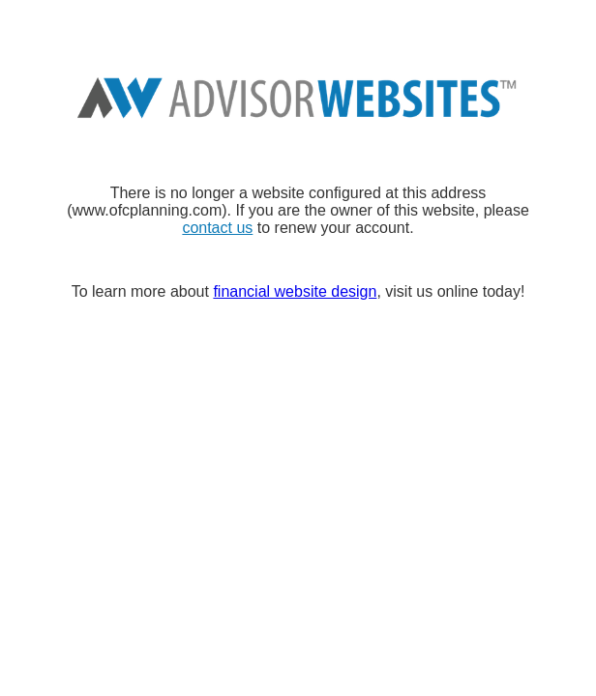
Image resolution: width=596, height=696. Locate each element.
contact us (217, 227)
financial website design (294, 291)
